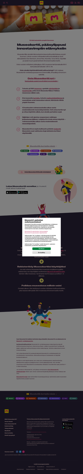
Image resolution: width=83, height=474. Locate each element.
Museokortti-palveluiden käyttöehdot (36, 232)
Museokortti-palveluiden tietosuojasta (36, 231)
